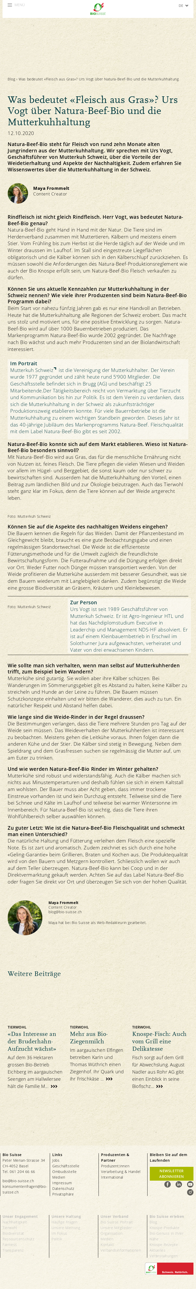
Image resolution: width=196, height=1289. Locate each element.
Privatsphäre (63, 1194)
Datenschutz (63, 1188)
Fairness (10, 1244)
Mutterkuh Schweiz (31, 370)
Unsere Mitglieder (116, 1227)
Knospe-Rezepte (164, 1244)
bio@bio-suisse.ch (18, 1180)
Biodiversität (13, 1233)
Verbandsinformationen (121, 1250)
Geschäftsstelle (65, 1165)
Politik (57, 1238)
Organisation (111, 1233)
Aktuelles (157, 1250)
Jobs (55, 1160)
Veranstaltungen (164, 1255)
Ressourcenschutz (18, 1238)
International (112, 1177)
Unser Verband (115, 1216)
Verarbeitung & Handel (121, 1171)
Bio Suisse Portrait (117, 1222)
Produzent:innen (115, 1165)
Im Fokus (59, 1233)
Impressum (62, 1182)
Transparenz (13, 1250)
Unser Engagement (20, 1216)
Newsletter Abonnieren (171, 1173)
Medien (58, 1177)
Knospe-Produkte (165, 1227)
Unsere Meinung (66, 1227)
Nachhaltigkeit (15, 1222)
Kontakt (107, 1244)
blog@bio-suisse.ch (65, 911)
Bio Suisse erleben (167, 1216)
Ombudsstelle (64, 1171)
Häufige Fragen (64, 1222)
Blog (11, 79)
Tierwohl (10, 1227)
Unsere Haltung (66, 1216)
